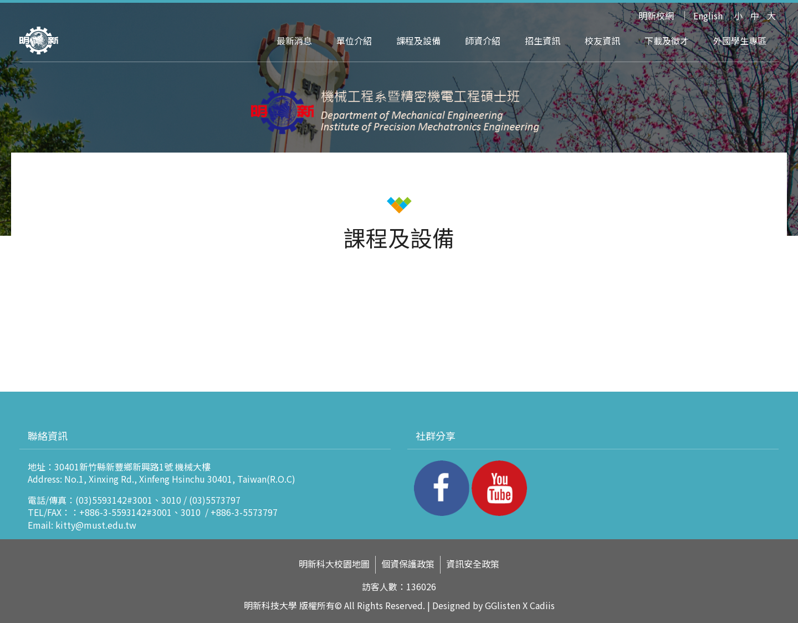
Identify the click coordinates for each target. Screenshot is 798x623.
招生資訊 (542, 40)
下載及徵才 (666, 40)
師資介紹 (482, 40)
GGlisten (502, 605)
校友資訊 (602, 40)
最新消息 (294, 40)
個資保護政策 (407, 564)
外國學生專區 (739, 40)
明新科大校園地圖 (334, 564)
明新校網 (656, 15)
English (708, 15)
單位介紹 (354, 40)
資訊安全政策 (472, 564)
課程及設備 (418, 40)
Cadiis (542, 605)
